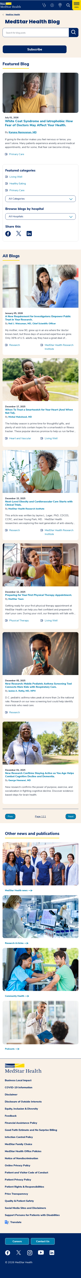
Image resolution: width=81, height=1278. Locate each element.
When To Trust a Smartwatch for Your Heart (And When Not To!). (39, 411)
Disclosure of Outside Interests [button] (23, 1101)
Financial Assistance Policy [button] (21, 1123)
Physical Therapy (19, 620)
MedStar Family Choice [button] (18, 1144)
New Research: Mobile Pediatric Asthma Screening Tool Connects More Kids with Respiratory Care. (38, 685)
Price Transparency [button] (16, 1194)
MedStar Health (13, 14)
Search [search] (73, 32)
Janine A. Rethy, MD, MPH (22, 690)
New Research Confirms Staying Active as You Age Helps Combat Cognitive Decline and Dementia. (39, 775)
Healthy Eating (17, 183)
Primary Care (16, 154)
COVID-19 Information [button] (18, 1087)
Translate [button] (15, 1222)
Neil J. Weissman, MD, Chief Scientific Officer (32, 323)
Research (14, 345)
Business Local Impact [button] (18, 1080)
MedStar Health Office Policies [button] (23, 1151)
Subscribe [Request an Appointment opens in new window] (34, 49)
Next (70, 816)
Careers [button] (17, 1241)
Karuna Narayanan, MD (23, 132)
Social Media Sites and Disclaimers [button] (25, 1208)
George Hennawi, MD (19, 780)
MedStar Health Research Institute (59, 347)
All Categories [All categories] (17, 199)
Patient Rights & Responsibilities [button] (24, 1187)
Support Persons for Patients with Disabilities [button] (32, 1215)
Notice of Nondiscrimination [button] (21, 1158)
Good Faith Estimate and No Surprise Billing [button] (31, 1130)
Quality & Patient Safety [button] (19, 1201)
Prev (10, 816)
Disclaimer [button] (11, 1094)
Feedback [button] (11, 1116)
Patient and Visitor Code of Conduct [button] (26, 1172)
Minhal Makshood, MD (20, 416)
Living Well (15, 176)
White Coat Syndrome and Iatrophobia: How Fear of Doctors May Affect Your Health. (39, 123)
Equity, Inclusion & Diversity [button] (21, 1109)
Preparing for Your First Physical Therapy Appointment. (38, 595)
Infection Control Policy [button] (19, 1137)
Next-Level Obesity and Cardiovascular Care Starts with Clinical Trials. (39, 503)
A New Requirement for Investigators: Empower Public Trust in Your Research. (38, 318)
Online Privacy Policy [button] (17, 1165)
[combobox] (40, 32)
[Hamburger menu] (76, 5)
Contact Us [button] (42, 1241)
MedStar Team (16, 599)
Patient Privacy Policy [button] (18, 1179)
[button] (44, 5)
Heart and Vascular (20, 438)
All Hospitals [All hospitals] (16, 216)
